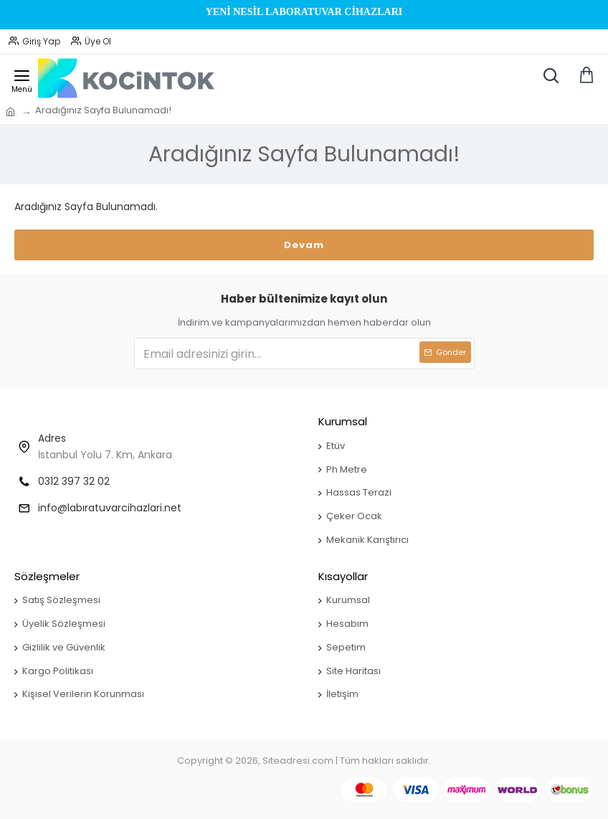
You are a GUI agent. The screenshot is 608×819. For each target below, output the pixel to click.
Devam (304, 245)
